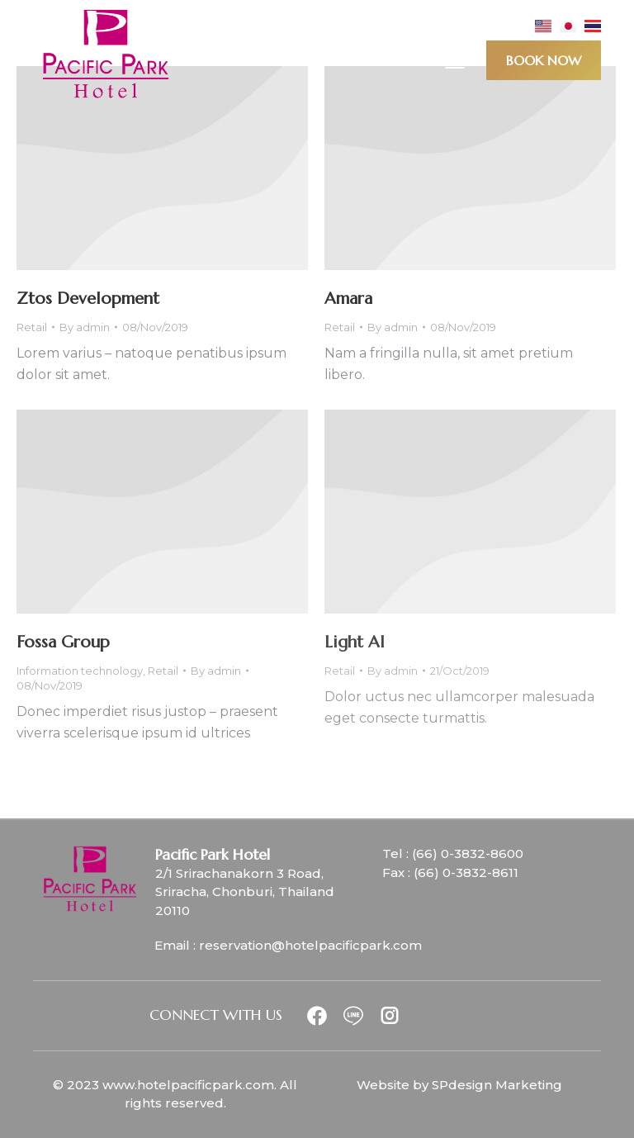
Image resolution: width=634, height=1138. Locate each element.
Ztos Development (88, 298)
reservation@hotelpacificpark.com (310, 945)
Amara (348, 298)
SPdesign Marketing (497, 1085)
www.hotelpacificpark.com (188, 1085)
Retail (32, 327)
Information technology (80, 670)
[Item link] (323, 1016)
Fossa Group (63, 642)
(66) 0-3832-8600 (467, 853)
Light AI (354, 642)
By (84, 327)
